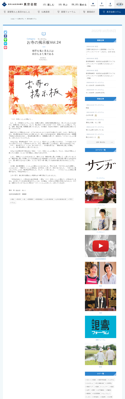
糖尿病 (89, 238)
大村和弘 (109, 228)
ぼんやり (89, 286)
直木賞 (107, 259)
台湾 (88, 235)
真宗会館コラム (32, 19)
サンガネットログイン (112, 370)
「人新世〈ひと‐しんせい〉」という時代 (84, 318)
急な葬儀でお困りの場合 (88, 365)
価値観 (111, 255)
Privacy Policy (105, 392)
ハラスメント (103, 293)
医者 (112, 231)
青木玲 (19, 199)
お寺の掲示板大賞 (61, 199)
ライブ (111, 262)
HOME (13, 19)
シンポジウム (109, 160)
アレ (112, 279)
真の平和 (89, 245)
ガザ (111, 245)
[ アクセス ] (7, 371)
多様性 (98, 255)
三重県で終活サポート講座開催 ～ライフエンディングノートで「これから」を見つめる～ (100, 50)
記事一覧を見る (101, 142)
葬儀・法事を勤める (85, 356)
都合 (13, 199)
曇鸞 (113, 272)
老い (105, 269)
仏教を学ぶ (20, 19)
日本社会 (97, 279)
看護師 (89, 300)
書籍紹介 (91, 12)
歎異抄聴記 (39, 199)
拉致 (106, 248)
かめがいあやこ (107, 265)
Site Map (114, 392)
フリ (93, 296)
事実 (96, 245)
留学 (88, 262)
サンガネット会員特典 (112, 360)
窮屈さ (105, 255)
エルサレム (90, 228)
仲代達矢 (96, 242)
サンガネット (108, 356)
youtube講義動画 (109, 175)
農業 (111, 286)
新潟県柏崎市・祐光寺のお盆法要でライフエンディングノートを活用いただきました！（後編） (100, 62)
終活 (109, 205)
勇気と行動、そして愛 (100, 120)
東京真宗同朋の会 (111, 367)
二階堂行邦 (90, 272)
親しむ (48, 5)
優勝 (96, 282)
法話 (109, 190)
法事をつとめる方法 (86, 367)
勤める (79, 5)
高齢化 (109, 235)
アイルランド (103, 262)
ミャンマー (105, 231)
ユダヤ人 (111, 224)
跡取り (94, 293)
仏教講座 (46, 12)
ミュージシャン (91, 269)
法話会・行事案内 (36, 363)
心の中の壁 (100, 113)
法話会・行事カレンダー (38, 365)
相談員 (112, 252)
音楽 (98, 265)
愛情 (88, 296)
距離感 (102, 282)
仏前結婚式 (34, 374)
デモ (109, 306)
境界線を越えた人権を (23, 318)
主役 (99, 289)
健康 (96, 286)
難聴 (88, 276)
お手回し (104, 276)
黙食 (100, 106)
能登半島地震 (102, 224)
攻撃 (88, 248)
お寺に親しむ (33, 356)
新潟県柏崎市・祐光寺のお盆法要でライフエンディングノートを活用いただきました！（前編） (100, 74)
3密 (108, 282)
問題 (92, 252)
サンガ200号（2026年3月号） (100, 91)
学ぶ (63, 5)
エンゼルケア (97, 300)
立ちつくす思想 (91, 224)
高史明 (103, 242)
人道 (111, 248)
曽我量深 (30, 199)
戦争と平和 (103, 245)
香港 (98, 306)
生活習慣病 (97, 238)
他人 (113, 259)
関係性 (89, 259)
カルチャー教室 (35, 367)
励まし (111, 293)
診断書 (106, 300)
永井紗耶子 (90, 255)
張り (106, 286)
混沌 (111, 276)
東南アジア (90, 231)
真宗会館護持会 (85, 372)
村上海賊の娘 (100, 228)
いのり (89, 242)
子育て (71, 199)
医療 (97, 231)
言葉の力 (89, 282)
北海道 (94, 262)
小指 (88, 293)
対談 (92, 190)
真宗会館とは (35, 360)
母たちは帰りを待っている (100, 128)
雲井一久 (98, 272)
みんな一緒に (103, 303)
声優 (100, 269)
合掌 (93, 289)
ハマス (100, 248)
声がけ (113, 300)
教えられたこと (100, 135)
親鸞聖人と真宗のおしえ (19, 12)
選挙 (93, 235)
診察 (88, 289)
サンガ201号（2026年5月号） (100, 83)
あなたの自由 (90, 306)
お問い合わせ (93, 4)
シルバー (89, 303)
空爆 (93, 248)
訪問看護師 (106, 296)
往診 (99, 296)
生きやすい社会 (98, 259)
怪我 (111, 289)
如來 (97, 276)
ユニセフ (89, 279)
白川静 (110, 242)
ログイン (110, 4)
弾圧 (104, 306)
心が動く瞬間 (90, 265)
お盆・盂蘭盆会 (35, 377)
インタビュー (92, 175)
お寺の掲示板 (49, 199)
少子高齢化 (101, 235)
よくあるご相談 (85, 370)
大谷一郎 (104, 252)
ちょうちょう (106, 238)
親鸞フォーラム (68, 12)
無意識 (105, 289)
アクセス (101, 4)
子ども (13, 202)
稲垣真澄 (105, 279)
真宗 (97, 252)
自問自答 (106, 272)
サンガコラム (92, 160)
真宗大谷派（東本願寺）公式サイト (120, 4)
